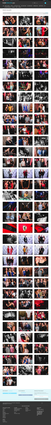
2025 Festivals (39, 414)
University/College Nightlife (18, 408)
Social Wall (27, 408)
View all (9, 393)
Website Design (5, 403)
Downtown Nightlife (17, 409)
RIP (37, 415)
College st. (4, 415)
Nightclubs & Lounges (6, 407)
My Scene (15, 407)
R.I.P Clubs (27, 409)
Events (4, 419)
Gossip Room (39, 407)
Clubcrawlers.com (23, 392)
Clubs (3, 409)
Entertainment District (6, 413)
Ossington (4, 414)
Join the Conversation (25, 395)
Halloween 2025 (39, 412)
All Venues (4, 408)
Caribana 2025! (39, 413)
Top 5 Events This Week (17, 413)
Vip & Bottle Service (40, 409)
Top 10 (15, 412)
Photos (38, 408)
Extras (27, 407)
